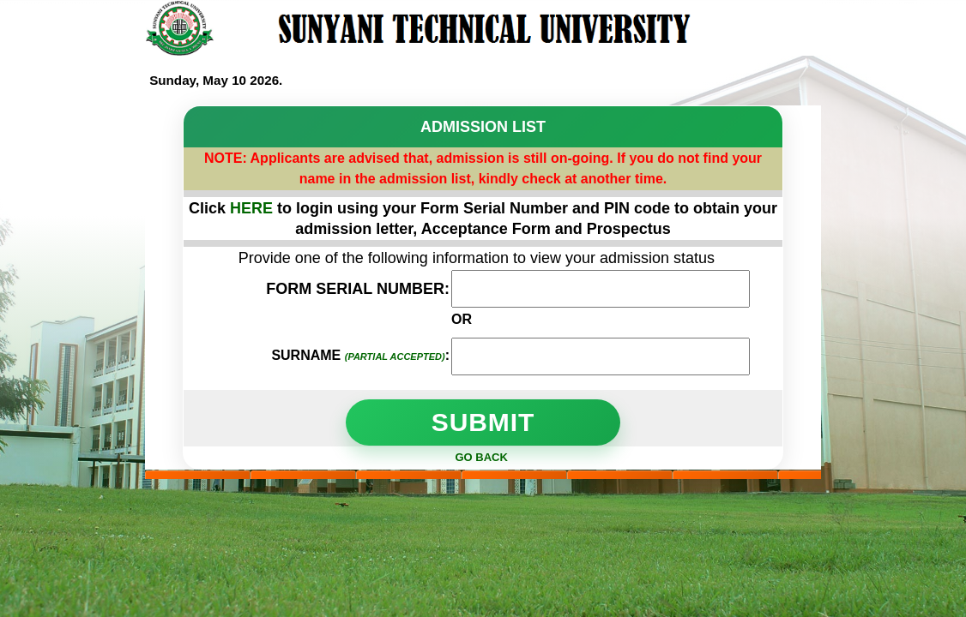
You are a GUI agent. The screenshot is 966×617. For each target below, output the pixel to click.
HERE (253, 208)
